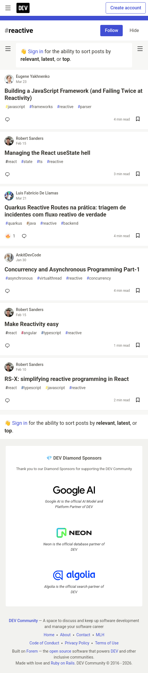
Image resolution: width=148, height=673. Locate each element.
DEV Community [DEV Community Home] (23, 620)
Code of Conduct (44, 643)
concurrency (99, 278)
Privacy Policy (77, 643)
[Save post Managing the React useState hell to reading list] (137, 174)
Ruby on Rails (63, 663)
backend (69, 223)
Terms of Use (106, 643)
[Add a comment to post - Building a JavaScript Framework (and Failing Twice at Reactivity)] (8, 119)
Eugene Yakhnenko (33, 76)
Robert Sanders (29, 138)
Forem (32, 651)
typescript (51, 333)
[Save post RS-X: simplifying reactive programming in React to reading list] (137, 400)
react (11, 162)
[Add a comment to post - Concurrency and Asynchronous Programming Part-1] (8, 290)
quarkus (13, 223)
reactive (65, 107)
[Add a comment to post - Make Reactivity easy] (8, 345)
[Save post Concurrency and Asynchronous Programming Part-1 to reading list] (137, 291)
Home (49, 635)
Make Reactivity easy (32, 324)
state (26, 162)
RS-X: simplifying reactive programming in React (67, 379)
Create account (125, 7)
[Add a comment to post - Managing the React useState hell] (8, 174)
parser (84, 107)
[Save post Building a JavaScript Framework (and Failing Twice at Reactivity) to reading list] (137, 119)
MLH (100, 635)
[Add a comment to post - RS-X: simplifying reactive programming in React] (8, 400)
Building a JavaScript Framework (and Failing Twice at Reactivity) (74, 94)
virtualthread (49, 278)
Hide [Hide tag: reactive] (134, 30)
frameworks (41, 107)
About (65, 635)
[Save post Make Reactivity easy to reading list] (137, 345)
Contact (83, 635)
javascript (15, 107)
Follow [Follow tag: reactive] (111, 30)
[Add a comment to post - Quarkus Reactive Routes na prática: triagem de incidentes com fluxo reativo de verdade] (10, 236)
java (31, 223)
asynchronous (19, 278)
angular (29, 333)
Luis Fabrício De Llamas (37, 193)
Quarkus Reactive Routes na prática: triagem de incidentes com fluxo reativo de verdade (65, 211)
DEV (114, 651)
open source (60, 651)
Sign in (35, 51)
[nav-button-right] (140, 48)
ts (39, 162)
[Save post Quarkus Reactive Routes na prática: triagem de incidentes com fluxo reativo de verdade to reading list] (137, 236)
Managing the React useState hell (47, 152)
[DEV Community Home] (23, 8)
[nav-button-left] (8, 48)
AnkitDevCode (28, 255)
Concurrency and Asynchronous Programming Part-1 (72, 269)
